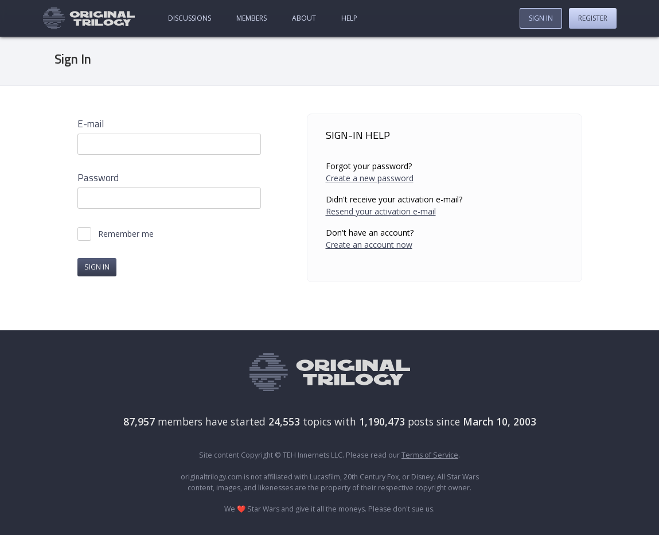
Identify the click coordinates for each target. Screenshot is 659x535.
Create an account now (369, 244)
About (304, 18)
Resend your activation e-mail (381, 211)
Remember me (126, 234)
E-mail (90, 124)
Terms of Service (429, 455)
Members (251, 18)
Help (349, 18)
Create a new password (370, 178)
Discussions (189, 18)
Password (98, 178)
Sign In (541, 18)
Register (592, 18)
